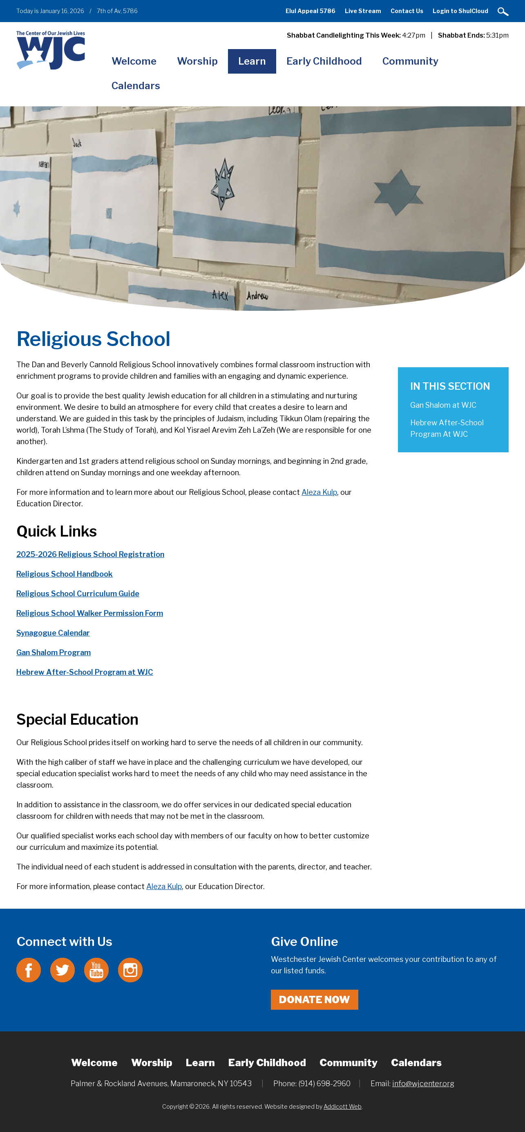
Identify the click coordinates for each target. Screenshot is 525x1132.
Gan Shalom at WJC (443, 405)
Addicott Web (343, 1106)
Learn (252, 61)
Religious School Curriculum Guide (77, 593)
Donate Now (314, 1000)
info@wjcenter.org (423, 1083)
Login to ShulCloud (460, 10)
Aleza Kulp (319, 492)
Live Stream (363, 10)
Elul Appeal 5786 (310, 10)
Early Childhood (324, 61)
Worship (197, 61)
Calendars (136, 86)
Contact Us (407, 10)
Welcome (134, 61)
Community (410, 61)
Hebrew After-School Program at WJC (84, 672)
